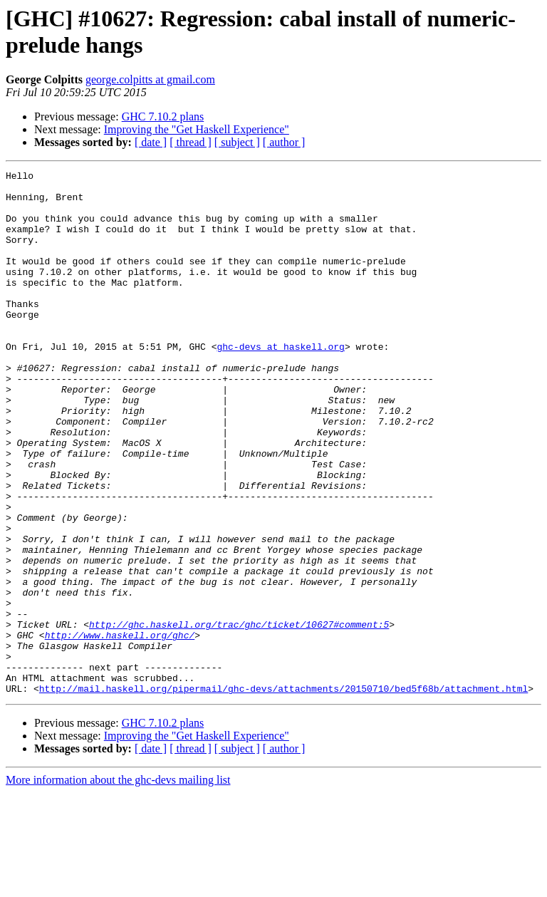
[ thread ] (191, 142)
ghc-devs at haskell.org (280, 382)
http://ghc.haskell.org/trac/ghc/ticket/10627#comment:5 (239, 716)
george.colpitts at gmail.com (150, 79)
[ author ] (284, 142)
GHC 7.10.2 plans (163, 116)
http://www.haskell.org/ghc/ (120, 728)
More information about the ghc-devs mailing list (118, 884)
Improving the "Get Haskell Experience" (196, 129)
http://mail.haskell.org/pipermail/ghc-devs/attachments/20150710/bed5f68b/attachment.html (283, 793)
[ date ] (151, 142)
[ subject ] (237, 142)
